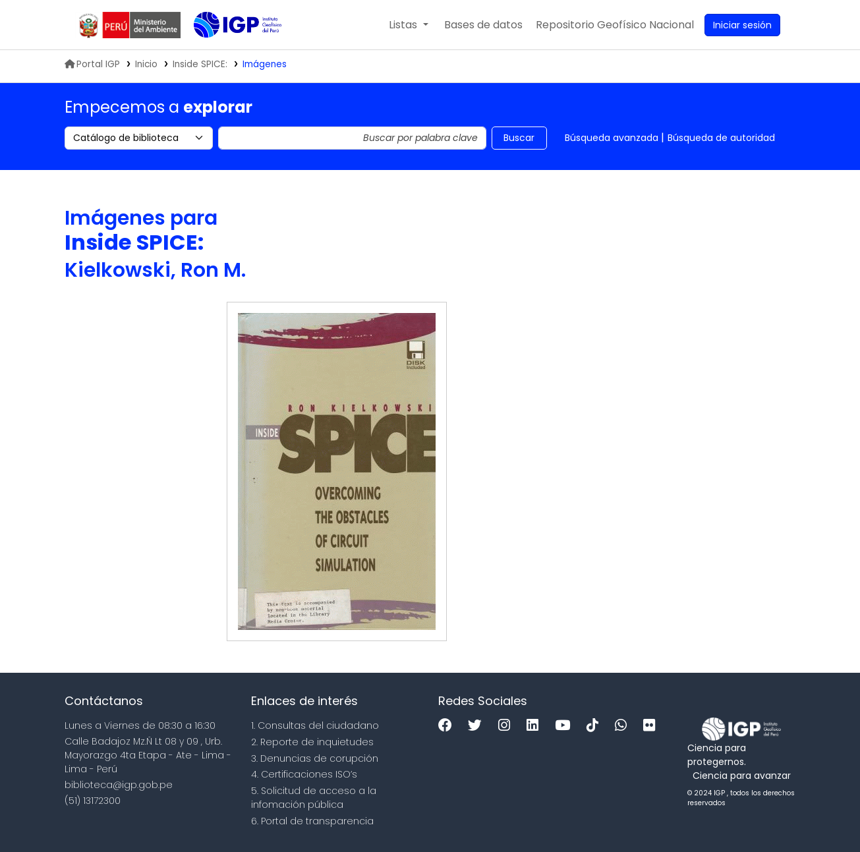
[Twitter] (478, 726)
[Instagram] (507, 726)
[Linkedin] (536, 726)
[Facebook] (448, 726)
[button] (408, 25)
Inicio (146, 64)
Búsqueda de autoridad (721, 137)
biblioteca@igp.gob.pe (119, 784)
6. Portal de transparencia (312, 821)
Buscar (518, 137)
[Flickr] (652, 726)
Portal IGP (92, 64)
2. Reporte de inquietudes (312, 742)
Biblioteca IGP (227, 51)
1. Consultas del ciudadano (315, 725)
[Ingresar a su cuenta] (742, 25)
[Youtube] (566, 726)
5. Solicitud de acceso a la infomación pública (313, 797)
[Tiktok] (596, 726)
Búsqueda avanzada (611, 137)
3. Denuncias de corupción (314, 758)
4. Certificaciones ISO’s (304, 774)
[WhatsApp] (624, 726)
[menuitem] (614, 25)
